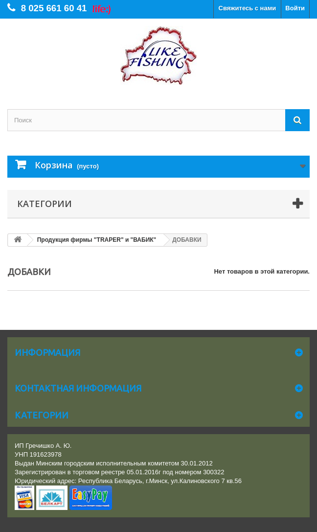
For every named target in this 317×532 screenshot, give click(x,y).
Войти (295, 8)
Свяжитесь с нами (247, 8)
